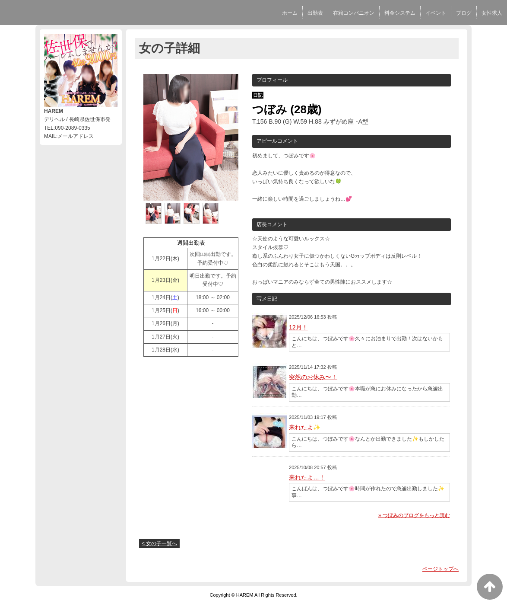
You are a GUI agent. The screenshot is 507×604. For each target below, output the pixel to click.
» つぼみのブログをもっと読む (414, 515)
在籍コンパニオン (353, 13)
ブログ (464, 13)
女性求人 (492, 13)
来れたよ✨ (304, 427)
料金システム (399, 13)
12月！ (298, 327)
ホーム (290, 13)
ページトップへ (440, 569)
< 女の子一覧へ (159, 543)
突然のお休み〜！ (313, 377)
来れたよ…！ (307, 477)
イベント (435, 13)
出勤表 (315, 13)
